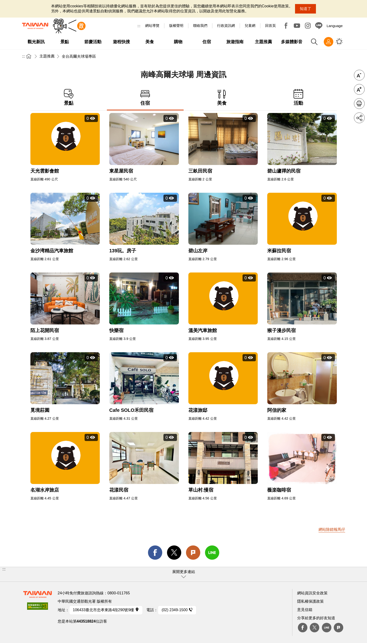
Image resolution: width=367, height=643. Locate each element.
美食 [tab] (222, 97)
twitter (174, 552)
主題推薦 (47, 56)
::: (138, 26)
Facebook (286, 25)
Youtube (296, 25)
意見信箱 (304, 610)
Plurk (193, 552)
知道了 (305, 9)
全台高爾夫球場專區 (79, 56)
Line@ (318, 25)
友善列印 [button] (359, 103)
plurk (338, 627)
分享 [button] (359, 118)
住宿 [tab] (145, 97)
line (212, 552)
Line (326, 627)
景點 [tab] (69, 97)
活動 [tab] (298, 97)
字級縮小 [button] (359, 75)
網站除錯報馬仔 (332, 529)
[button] (183, 574)
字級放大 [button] (359, 89)
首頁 (28, 56)
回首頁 (270, 25)
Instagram (307, 25)
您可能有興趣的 (339, 42)
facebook (155, 552)
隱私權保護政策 (310, 601)
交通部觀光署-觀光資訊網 (35, 26)
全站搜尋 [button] (314, 42)
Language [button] (335, 26)
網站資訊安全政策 (312, 593)
